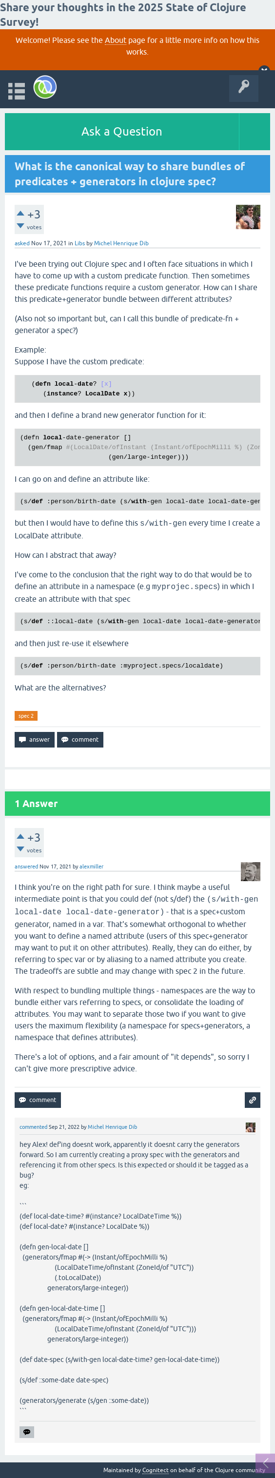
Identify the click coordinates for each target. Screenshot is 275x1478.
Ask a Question (121, 131)
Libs (80, 243)
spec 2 (26, 716)
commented (33, 1127)
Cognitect (155, 1470)
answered (26, 866)
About (115, 40)
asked (22, 243)
